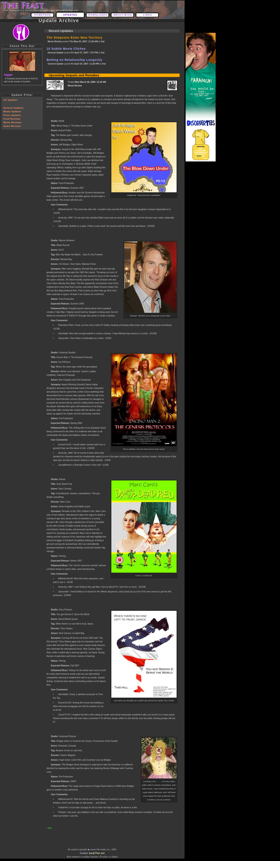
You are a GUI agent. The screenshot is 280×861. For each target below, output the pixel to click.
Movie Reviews (12, 122)
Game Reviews (12, 126)
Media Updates (12, 111)
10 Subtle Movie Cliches (66, 48)
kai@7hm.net (97, 853)
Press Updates (12, 115)
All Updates (10, 100)
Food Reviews (11, 119)
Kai (50, 828)
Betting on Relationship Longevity (74, 60)
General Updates (13, 108)
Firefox (104, 857)
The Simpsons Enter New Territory (74, 37)
